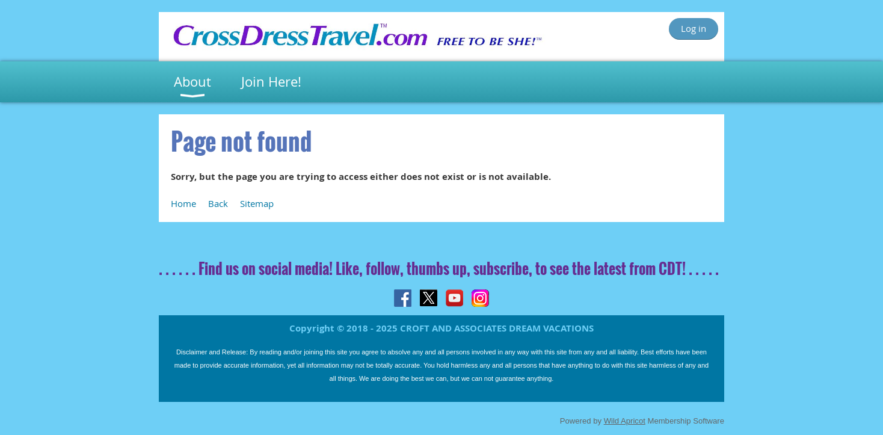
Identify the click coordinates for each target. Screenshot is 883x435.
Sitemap (257, 203)
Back (218, 203)
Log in (693, 28)
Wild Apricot (624, 420)
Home (183, 203)
